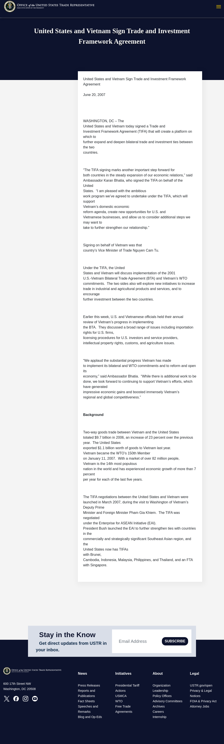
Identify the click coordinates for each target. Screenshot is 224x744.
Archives (159, 706)
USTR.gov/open (201, 685)
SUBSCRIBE (175, 641)
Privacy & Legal (201, 690)
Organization (162, 685)
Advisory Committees (167, 701)
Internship (159, 717)
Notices (195, 696)
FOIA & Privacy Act (203, 701)
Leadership (160, 690)
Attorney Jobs (199, 706)
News (82, 673)
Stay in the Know (67, 635)
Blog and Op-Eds (90, 717)
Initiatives (123, 673)
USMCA (121, 696)
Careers (158, 711)
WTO (118, 701)
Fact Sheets (86, 701)
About (158, 673)
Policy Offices (162, 696)
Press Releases (89, 685)
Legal (194, 673)
